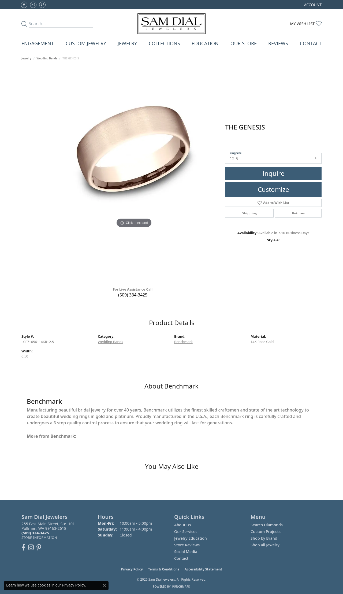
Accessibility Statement (203, 569)
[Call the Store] (35, 532)
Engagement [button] (37, 43)
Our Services (185, 531)
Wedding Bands (47, 58)
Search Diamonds (267, 524)
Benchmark (183, 341)
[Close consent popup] (104, 585)
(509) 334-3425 (132, 295)
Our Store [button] (243, 43)
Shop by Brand (264, 538)
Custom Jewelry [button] (86, 43)
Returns (298, 213)
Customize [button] (273, 189)
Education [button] (205, 43)
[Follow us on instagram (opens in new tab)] (33, 5)
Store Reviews (187, 544)
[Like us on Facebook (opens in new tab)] (24, 5)
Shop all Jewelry (265, 544)
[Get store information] (39, 537)
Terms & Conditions (163, 569)
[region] (134, 175)
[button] (312, 4)
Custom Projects (266, 531)
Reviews (278, 43)
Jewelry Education (190, 538)
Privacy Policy (132, 569)
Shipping (249, 213)
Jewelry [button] (127, 43)
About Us (182, 524)
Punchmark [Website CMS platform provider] (181, 586)
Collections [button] (164, 43)
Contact (311, 43)
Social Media (185, 551)
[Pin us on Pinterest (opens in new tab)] (42, 5)
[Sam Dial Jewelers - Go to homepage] (171, 23)
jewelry (26, 58)
